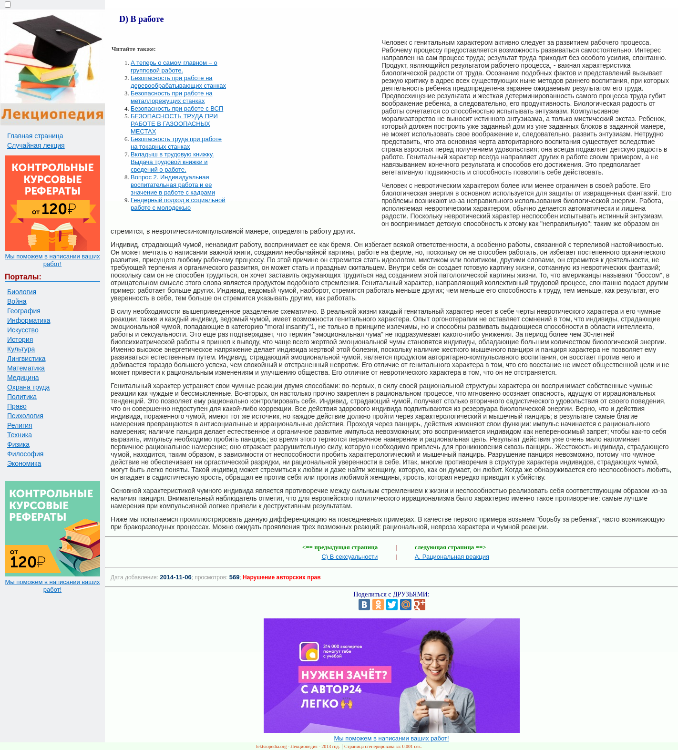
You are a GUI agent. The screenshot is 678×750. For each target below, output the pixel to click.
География (24, 311)
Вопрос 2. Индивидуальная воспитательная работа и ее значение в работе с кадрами (173, 185)
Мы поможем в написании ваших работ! (52, 260)
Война (16, 301)
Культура (21, 349)
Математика (26, 368)
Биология (21, 292)
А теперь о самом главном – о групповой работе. (174, 66)
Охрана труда (28, 387)
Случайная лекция (36, 145)
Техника (19, 435)
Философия (25, 454)
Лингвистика (26, 358)
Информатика (28, 320)
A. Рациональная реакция (452, 556)
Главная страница (35, 136)
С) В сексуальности (349, 556)
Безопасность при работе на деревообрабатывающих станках (178, 81)
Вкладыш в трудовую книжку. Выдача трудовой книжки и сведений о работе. (172, 162)
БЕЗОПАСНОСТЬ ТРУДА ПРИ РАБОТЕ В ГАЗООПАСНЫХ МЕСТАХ (174, 124)
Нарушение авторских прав (281, 577)
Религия (19, 425)
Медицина (23, 377)
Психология (25, 416)
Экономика (24, 463)
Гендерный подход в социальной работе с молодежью (178, 203)
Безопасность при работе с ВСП (177, 108)
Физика (18, 444)
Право (17, 406)
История (20, 339)
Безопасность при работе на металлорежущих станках (172, 97)
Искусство (23, 330)
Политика (22, 397)
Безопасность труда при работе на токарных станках (176, 142)
